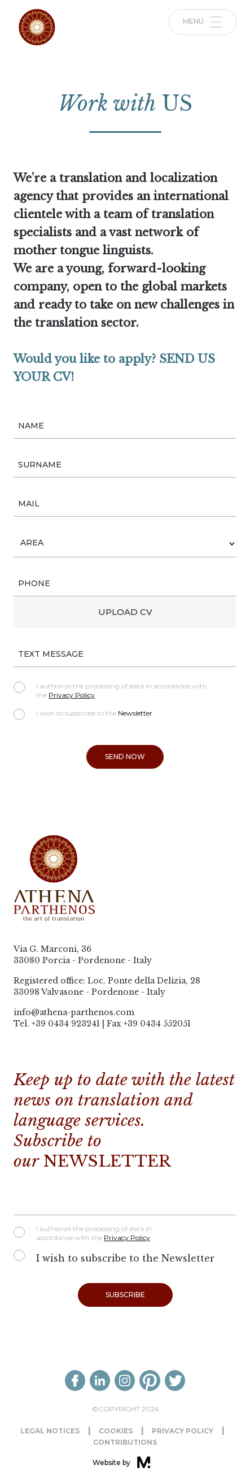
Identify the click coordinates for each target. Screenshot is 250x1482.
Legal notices (50, 1431)
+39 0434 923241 (66, 1024)
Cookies (116, 1431)
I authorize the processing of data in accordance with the (110, 690)
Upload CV (125, 611)
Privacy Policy (72, 695)
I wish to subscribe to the (83, 713)
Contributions (125, 1442)
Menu (203, 22)
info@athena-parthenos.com (74, 1012)
